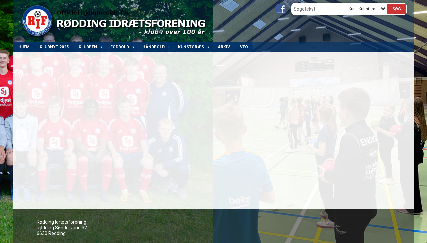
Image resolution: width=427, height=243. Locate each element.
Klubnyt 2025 (54, 47)
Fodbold (121, 47)
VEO (244, 47)
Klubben (89, 47)
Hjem (24, 47)
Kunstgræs (192, 47)
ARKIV (224, 47)
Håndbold (155, 47)
